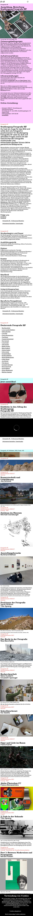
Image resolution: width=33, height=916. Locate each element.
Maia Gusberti (6, 348)
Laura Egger (5, 342)
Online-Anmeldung (16, 57)
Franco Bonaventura (7, 335)
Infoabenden (11, 80)
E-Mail (5, 97)
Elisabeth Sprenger (7, 365)
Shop (24, 282)
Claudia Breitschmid (7, 339)
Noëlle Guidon (6, 346)
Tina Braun (5, 337)
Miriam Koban (7, 856)
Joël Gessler (5, 344)
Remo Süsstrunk (6, 366)
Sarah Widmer (6, 368)
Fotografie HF (4, 323)
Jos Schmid (5, 361)
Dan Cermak (5, 341)
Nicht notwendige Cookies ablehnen (15, 914)
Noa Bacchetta (6, 328)
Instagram (3, 216)
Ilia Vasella (5, 713)
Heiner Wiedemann (7, 370)
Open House (23, 80)
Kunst (20, 202)
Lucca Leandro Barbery (8, 330)
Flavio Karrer (6, 745)
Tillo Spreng (5, 363)
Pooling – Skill (5, 510)
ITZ (27, 282)
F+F (3, 2)
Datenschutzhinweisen (13, 902)
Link (23, 98)
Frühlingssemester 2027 (7, 635)
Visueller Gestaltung (24, 201)
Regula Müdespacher (8, 357)
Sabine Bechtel (6, 331)
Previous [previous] (4, 475)
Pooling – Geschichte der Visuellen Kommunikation (15, 850)
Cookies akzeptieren (15, 911)
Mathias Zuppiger (7, 372)
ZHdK (2, 283)
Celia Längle (5, 352)
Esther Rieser (5, 359)
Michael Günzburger (10, 515)
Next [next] (28, 475)
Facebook (3, 218)
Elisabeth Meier (6, 354)
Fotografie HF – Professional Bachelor (12, 221)
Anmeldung (5, 115)
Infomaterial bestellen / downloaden (12, 223)
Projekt (3, 814)
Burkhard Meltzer (7, 355)
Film (9, 202)
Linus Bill (4, 333)
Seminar (3, 475)
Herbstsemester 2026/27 (8, 473)
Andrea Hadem (6, 350)
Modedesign (4, 202)
